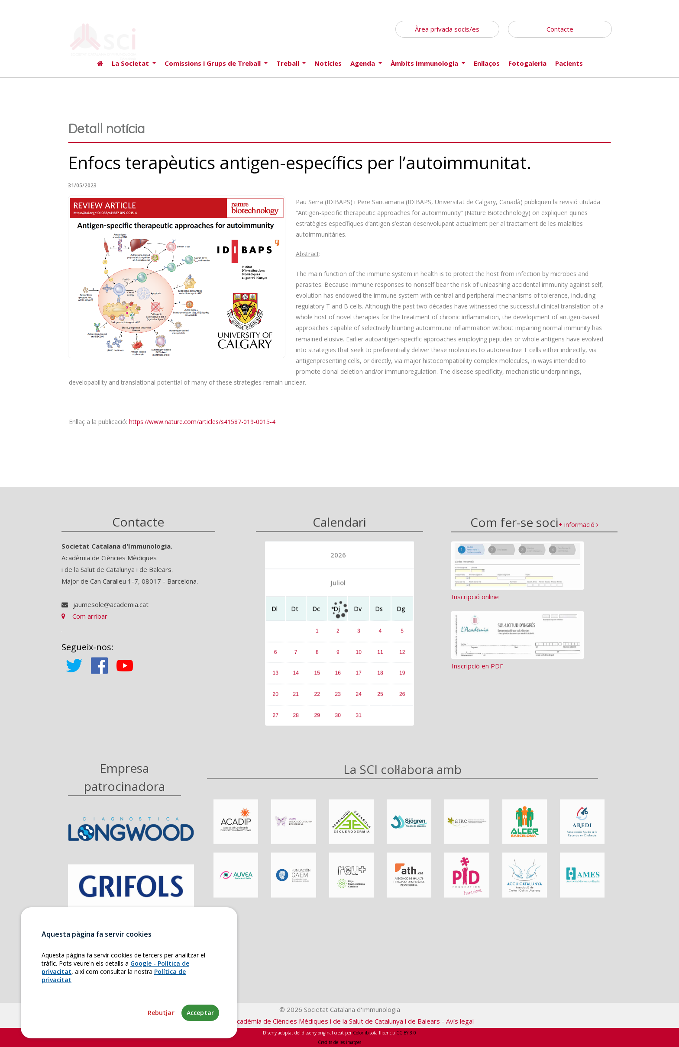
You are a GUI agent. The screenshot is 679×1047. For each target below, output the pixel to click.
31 (359, 719)
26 (402, 699)
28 (296, 719)
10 (359, 657)
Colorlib (361, 1033)
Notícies (328, 63)
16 (338, 677)
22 (317, 699)
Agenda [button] (363, 63)
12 (402, 657)
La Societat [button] (131, 63)
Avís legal (460, 1021)
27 (275, 719)
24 (359, 699)
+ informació (578, 531)
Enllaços (487, 63)
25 (380, 699)
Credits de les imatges (339, 1042)
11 (380, 657)
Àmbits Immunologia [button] (425, 63)
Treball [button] (288, 63)
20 (275, 699)
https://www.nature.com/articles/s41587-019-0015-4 (202, 422)
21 (296, 699)
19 (402, 677)
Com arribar (84, 621)
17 (359, 677)
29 (317, 719)
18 (380, 677)
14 (296, 677)
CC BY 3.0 (406, 1033)
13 (275, 677)
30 (338, 719)
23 (338, 699)
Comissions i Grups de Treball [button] (213, 63)
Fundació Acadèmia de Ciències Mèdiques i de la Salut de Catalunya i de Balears (322, 1021)
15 (317, 677)
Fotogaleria (527, 63)
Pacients (569, 63)
